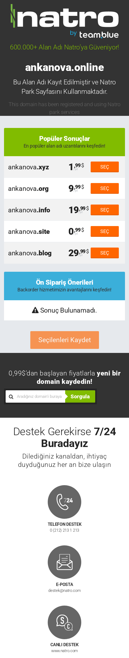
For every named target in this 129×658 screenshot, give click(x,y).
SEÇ (104, 167)
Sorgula (80, 396)
